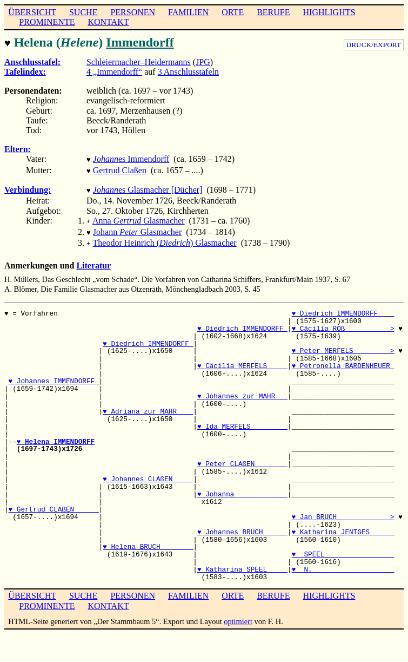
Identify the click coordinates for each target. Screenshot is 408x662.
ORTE (233, 12)
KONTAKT (108, 22)
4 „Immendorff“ (114, 70)
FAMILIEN (188, 12)
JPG (203, 60)
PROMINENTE (47, 22)
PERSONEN (132, 12)
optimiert (238, 613)
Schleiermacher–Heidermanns (138, 60)
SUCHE (83, 12)
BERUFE (273, 12)
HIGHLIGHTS (329, 12)
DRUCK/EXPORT (373, 45)
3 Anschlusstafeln (188, 70)
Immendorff (139, 42)
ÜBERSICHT (32, 12)
